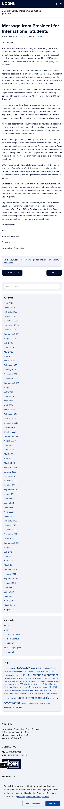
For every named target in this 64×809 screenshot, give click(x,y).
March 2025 (9, 360)
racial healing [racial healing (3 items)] (24, 691)
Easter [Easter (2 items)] (10, 678)
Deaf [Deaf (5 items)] (6, 678)
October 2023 (10, 432)
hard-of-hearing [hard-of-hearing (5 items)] (38, 678)
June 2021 (8, 556)
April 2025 (8, 356)
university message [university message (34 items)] (30, 698)
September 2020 (11, 578)
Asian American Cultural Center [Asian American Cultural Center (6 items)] (43, 668)
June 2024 (9, 396)
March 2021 (9, 565)
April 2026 (8, 303)
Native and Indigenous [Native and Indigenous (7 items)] (14, 687)
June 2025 (9, 347)
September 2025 (11, 334)
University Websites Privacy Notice (33, 796)
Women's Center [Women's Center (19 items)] (13, 707)
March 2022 (9, 516)
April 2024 (8, 405)
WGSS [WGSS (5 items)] (47, 703)
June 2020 (9, 592)
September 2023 (11, 436)
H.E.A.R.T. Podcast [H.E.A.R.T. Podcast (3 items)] (25, 679)
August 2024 (10, 387)
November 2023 (11, 427)
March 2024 (9, 409)
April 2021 (8, 560)
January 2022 (10, 525)
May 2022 (8, 507)
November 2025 (11, 325)
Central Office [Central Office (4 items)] (14, 675)
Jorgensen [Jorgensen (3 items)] (41, 681)
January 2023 (10, 472)
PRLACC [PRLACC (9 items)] (53, 687)
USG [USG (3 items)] (37, 704)
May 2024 (8, 401)
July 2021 (8, 552)
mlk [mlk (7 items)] (25, 684)
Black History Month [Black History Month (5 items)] (49, 671)
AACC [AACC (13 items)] (20, 668)
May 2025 (8, 352)
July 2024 (8, 392)
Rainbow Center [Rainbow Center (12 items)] (38, 690)
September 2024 (11, 383)
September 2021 (11, 543)
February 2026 (10, 312)
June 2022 (9, 503)
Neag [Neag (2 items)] (26, 687)
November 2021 (11, 534)
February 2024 (10, 414)
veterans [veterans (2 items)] (42, 704)
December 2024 (11, 374)
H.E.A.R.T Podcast (12, 634)
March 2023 (9, 463)
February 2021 (10, 569)
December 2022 (11, 476)
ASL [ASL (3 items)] (39, 672)
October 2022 (10, 485)
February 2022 (10, 521)
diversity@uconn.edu (17, 755)
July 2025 (8, 343)
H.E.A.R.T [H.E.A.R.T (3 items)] (16, 679)
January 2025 (10, 369)
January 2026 (10, 316)
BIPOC (7, 625)
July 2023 (8, 445)
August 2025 (10, 338)
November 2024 (11, 378)
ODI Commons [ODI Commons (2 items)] (37, 687)
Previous (12, 272)
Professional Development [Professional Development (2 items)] (12, 691)
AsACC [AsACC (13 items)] (26, 668)
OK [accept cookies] (52, 803)
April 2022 (8, 512)
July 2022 (8, 498)
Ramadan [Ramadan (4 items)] (49, 691)
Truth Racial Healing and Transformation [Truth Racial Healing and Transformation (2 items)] (46, 694)
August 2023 (10, 441)
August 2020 (10, 583)
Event (6, 630)
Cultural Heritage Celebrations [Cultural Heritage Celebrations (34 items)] (39, 675)
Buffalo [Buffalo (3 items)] (6, 675)
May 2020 (8, 596)
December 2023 (11, 423)
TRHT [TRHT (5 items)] (31, 694)
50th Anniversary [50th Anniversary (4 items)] (10, 668)
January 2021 (10, 574)
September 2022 (11, 489)
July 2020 (8, 587)
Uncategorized (32, 260)
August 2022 (10, 494)
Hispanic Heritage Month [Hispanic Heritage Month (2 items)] (29, 681)
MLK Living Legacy (12, 647)
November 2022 (11, 481)
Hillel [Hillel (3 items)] (20, 681)
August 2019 (9, 609)
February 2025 (10, 365)
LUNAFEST (9, 643)
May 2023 (8, 454)
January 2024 (10, 418)
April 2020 (9, 601)
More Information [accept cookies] (33, 804)
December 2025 (11, 321)
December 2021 (11, 529)
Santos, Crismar (35, 36)
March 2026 (9, 307)
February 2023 (10, 467)
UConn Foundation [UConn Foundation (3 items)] (10, 698)
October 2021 (10, 538)
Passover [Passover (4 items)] (45, 687)
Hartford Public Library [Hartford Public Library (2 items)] (11, 681)
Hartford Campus (11, 639)
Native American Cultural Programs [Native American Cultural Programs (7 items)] (42, 684)
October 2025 (10, 329)
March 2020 (9, 605)
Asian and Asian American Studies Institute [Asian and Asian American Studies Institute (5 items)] (21, 671)
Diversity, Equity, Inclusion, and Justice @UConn (21, 12)
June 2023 (9, 449)
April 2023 (8, 458)
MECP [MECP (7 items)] (20, 684)
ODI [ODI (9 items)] (30, 687)
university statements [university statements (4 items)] (28, 704)
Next (54, 272)
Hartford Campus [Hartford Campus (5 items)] (51, 678)
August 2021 (9, 547)
